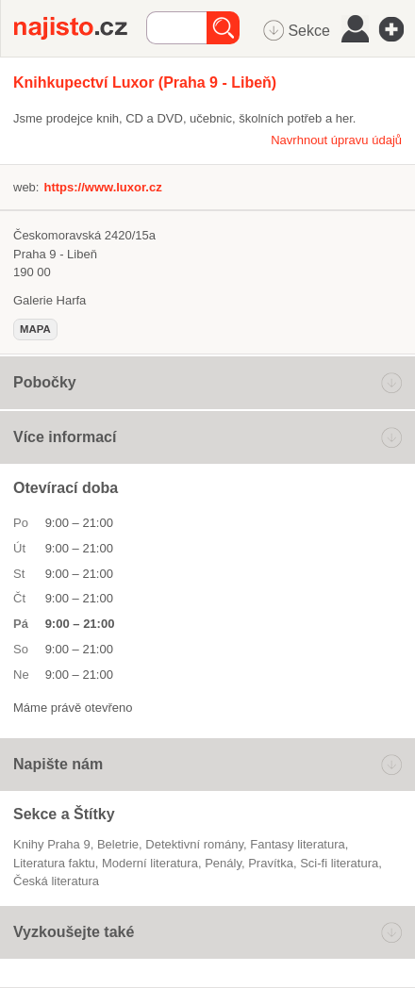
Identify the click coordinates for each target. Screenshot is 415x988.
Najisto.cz (80, 28)
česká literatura (56, 881)
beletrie (118, 844)
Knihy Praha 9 (52, 844)
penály (223, 863)
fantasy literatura (297, 844)
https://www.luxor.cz (102, 187)
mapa (35, 329)
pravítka (270, 863)
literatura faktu (54, 863)
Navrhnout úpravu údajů (336, 140)
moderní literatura (150, 863)
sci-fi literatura (339, 863)
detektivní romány (194, 844)
